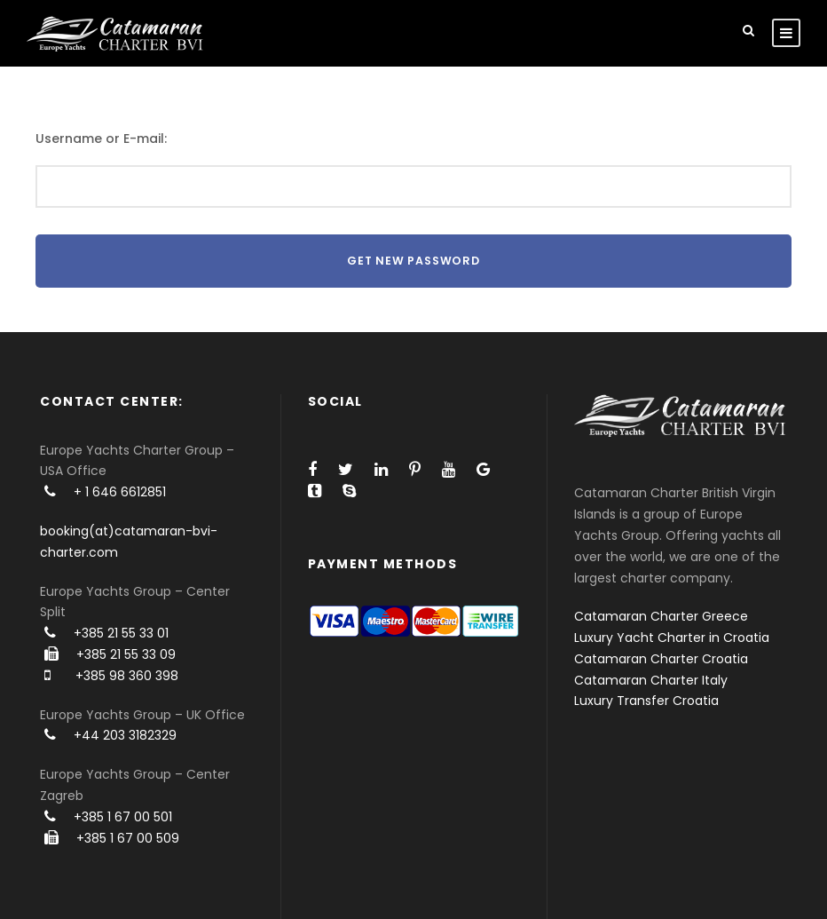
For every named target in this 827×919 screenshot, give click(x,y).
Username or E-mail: (101, 138)
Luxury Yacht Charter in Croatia (671, 637)
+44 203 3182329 (125, 735)
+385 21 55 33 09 (126, 654)
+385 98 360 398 (126, 676)
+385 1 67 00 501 (123, 817)
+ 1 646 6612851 (120, 492)
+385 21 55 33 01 (121, 633)
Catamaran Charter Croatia (661, 659)
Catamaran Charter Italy (651, 680)
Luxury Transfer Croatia (646, 700)
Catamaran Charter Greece (661, 616)
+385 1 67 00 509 (127, 838)
